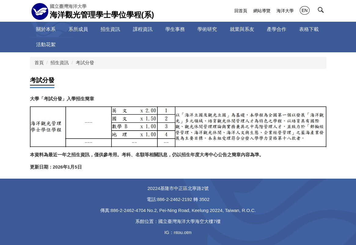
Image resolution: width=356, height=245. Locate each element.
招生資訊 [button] (110, 29)
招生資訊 (59, 62)
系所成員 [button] (78, 29)
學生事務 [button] (175, 29)
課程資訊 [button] (142, 29)
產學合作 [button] (276, 29)
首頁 (39, 62)
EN (304, 10)
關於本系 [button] (46, 29)
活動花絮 (46, 44)
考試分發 (85, 62)
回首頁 (240, 10)
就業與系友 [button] (242, 29)
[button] (322, 11)
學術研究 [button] (207, 29)
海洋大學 (285, 10)
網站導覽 (261, 10)
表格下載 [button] (309, 29)
